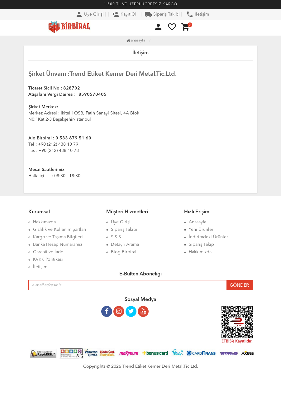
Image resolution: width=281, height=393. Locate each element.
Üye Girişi (89, 14)
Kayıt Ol (124, 14)
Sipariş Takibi (162, 14)
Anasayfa (135, 40)
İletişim (197, 14)
